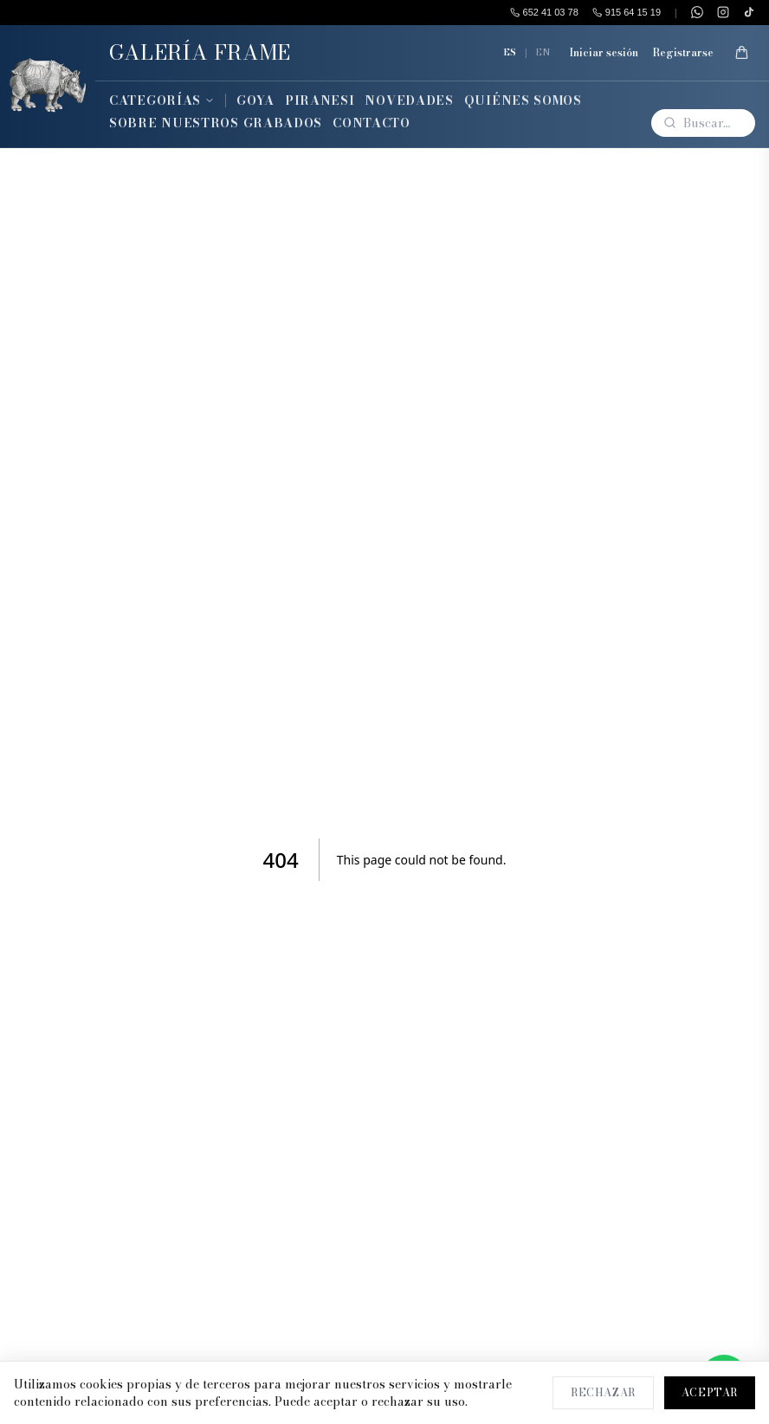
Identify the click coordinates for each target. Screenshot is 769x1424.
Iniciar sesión (603, 53)
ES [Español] (509, 52)
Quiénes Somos (523, 100)
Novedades (409, 100)
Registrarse (683, 53)
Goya (255, 100)
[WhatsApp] (697, 12)
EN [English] (543, 52)
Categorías (162, 100)
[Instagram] (723, 12)
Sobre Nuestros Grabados (215, 123)
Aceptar (710, 1392)
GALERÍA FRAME (200, 52)
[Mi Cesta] (741, 53)
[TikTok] (749, 12)
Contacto (371, 123)
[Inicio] (47, 86)
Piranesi (320, 100)
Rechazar (603, 1392)
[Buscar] (703, 123)
